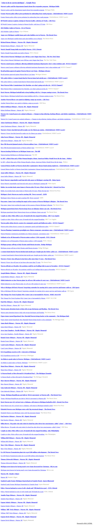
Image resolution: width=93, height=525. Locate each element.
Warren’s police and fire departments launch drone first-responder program (22, 10)
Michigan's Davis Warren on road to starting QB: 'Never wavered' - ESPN (24, 194)
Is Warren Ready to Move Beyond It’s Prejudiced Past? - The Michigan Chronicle (26, 373)
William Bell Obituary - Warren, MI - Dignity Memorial (18, 438)
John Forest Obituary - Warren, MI (11, 140)
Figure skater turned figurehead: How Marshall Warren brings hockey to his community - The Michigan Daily (35, 316)
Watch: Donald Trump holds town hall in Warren (15, 53)
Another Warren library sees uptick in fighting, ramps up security (20, 103)
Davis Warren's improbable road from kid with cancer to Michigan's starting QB (24, 183)
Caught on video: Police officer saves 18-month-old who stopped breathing (22, 219)
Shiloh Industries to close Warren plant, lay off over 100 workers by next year (23, 284)
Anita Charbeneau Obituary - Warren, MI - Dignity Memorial (20, 122)
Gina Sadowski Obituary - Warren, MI (12, 391)
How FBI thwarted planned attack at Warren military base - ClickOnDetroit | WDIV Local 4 (29, 144)
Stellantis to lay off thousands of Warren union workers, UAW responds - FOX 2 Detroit (28, 237)
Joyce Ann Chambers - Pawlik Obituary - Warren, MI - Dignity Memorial (23, 330)
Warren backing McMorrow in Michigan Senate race (16, 155)
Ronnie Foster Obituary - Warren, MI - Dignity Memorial (19, 337)
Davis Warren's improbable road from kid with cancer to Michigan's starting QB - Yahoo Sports (30, 180)
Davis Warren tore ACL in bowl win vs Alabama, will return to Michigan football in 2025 (27, 405)
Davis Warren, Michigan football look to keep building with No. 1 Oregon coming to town (27, 96)
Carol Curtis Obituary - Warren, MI (11, 348)
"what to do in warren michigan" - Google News (18, 3)
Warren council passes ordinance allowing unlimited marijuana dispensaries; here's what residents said (30, 67)
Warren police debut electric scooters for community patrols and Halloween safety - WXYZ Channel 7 (32, 223)
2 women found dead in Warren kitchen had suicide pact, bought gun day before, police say (27, 255)
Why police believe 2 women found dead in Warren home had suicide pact (22, 81)
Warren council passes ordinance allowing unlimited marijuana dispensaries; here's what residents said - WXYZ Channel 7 (39, 63)
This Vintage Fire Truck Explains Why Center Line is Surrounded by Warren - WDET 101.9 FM (31, 294)
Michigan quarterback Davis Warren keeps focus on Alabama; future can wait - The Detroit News (31, 208)
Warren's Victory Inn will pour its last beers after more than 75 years (21, 262)
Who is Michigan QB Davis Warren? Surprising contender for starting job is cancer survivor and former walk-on (33, 291)
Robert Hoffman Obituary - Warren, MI (12, 110)
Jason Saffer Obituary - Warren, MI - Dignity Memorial (18, 173)
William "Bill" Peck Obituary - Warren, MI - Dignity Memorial (20, 509)
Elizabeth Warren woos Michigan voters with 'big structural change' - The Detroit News (28, 409)
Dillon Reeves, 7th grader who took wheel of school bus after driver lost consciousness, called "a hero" (31, 427)
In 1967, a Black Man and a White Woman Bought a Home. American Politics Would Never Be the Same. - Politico (36, 158)
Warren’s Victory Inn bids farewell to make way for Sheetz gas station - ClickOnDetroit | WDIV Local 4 (33, 130)
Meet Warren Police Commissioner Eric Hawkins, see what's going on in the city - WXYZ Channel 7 (32, 85)
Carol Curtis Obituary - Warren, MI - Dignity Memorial (18, 345)
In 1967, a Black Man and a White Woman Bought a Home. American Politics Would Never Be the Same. (31, 162)
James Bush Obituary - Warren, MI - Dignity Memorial (18, 323)
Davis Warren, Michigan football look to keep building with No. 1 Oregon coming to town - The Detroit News (34, 92)
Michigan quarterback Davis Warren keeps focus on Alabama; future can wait (23, 212)
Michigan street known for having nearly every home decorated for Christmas (23, 470)
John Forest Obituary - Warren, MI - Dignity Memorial (18, 137)
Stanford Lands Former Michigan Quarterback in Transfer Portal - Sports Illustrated (27, 481)
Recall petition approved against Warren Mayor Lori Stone (18, 74)
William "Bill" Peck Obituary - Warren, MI (13, 513)
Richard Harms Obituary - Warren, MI (12, 46)
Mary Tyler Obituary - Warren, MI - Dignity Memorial (18, 445)
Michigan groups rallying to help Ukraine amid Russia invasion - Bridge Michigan (26, 244)
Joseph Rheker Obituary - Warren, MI (12, 277)
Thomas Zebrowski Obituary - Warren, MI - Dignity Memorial (20, 459)
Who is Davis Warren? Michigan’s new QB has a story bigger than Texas (22, 60)
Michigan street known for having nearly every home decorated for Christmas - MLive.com (29, 466)
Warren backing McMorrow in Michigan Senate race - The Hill (20, 151)
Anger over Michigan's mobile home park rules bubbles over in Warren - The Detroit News (29, 35)
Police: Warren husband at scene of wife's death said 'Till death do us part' (22, 491)
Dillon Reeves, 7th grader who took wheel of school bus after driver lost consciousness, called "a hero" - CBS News (36, 423)
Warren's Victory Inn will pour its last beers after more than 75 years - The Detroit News (28, 259)
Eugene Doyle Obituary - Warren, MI (11, 520)
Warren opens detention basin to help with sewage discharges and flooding (22, 312)
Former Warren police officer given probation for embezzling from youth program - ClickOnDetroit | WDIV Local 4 (37, 13)
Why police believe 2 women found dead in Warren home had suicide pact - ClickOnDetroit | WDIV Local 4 (34, 78)
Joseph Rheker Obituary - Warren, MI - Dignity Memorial (19, 273)
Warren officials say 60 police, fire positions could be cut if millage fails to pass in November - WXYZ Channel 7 (35, 266)
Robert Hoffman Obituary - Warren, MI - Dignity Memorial (19, 106)
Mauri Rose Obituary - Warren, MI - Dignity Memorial (18, 366)
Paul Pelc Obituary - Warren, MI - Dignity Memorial (17, 302)
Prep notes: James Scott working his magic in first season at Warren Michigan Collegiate (26, 205)
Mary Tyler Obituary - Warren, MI (11, 448)
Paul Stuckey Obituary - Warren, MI (11, 420)
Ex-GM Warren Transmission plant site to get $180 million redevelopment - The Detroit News (30, 452)
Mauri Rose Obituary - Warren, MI (11, 370)
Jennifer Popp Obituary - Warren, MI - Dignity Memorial (19, 495)
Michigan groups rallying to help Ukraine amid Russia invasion (19, 248)
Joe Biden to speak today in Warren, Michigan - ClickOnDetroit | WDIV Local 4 (25, 359)
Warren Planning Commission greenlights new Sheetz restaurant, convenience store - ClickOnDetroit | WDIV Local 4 (37, 230)
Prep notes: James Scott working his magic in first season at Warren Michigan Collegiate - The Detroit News (34, 201)
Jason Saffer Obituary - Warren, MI (11, 176)
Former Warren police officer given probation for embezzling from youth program (24, 17)
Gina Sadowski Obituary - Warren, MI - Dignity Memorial (19, 388)
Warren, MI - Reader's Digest (10, 474)
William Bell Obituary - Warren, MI (11, 441)
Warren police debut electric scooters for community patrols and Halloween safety (25, 226)
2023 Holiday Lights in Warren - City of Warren (16, 28)
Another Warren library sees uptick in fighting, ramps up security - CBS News (25, 99)
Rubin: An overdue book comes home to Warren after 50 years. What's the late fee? (25, 191)
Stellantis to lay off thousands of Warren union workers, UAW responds (21, 241)
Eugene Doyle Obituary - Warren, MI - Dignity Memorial (18, 517)
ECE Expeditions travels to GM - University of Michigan (18, 352)
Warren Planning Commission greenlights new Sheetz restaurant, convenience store (25, 234)
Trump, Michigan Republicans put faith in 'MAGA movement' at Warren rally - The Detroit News (31, 395)
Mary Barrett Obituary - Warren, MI (11, 384)
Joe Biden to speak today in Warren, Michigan (14, 362)
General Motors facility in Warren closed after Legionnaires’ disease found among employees (28, 169)
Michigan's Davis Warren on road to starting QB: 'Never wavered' (20, 198)
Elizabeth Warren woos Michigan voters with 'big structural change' (20, 413)
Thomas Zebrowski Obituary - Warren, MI (13, 463)
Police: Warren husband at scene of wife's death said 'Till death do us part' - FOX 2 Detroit (29, 488)
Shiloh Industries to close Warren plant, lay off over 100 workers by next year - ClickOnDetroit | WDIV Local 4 (35, 280)
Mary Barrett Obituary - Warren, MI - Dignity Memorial (18, 380)
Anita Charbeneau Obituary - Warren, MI (13, 126)
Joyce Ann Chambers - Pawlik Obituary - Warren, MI (16, 334)
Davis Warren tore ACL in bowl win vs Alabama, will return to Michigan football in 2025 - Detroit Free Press (34, 402)
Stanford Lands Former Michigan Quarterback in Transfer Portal (19, 484)
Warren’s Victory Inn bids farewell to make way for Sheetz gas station (21, 133)
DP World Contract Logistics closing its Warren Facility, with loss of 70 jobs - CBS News (28, 21)
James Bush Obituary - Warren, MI (11, 327)
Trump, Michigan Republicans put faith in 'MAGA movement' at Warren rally (23, 398)
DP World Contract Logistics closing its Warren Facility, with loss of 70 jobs (23, 24)
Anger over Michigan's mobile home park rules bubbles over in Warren (21, 38)
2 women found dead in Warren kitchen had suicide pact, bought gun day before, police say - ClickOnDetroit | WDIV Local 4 (39, 251)
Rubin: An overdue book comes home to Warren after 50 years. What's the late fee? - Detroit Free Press (33, 187)
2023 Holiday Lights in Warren (10, 31)
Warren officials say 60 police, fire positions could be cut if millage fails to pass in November (28, 269)
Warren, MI (4, 477)
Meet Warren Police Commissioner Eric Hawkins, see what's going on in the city (24, 89)
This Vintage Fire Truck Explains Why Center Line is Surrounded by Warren (23, 298)
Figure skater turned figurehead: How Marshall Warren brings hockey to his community (26, 319)
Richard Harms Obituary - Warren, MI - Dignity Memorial (19, 42)
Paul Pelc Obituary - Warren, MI (10, 305)
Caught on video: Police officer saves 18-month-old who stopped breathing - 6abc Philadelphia (30, 430)
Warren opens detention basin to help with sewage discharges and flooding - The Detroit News (30, 309)
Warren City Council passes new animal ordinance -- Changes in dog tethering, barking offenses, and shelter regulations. (36, 119)
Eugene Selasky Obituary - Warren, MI (12, 506)
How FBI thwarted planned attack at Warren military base (17, 148)
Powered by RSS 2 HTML (84, 523)
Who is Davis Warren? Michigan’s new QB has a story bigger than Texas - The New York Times (30, 56)
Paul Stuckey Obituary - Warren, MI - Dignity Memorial (18, 416)
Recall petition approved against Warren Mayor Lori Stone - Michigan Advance (25, 71)
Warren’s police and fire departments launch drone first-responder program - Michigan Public (30, 6)
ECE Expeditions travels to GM (10, 355)
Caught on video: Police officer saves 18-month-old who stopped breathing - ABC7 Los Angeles (30, 216)
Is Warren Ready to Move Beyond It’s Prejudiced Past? (17, 377)
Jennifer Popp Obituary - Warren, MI (11, 499)
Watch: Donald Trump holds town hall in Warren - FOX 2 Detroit (21, 49)
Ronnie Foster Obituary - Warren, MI (11, 341)
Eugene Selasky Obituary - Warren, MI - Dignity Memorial (19, 502)
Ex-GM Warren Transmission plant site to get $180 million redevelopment (22, 456)
